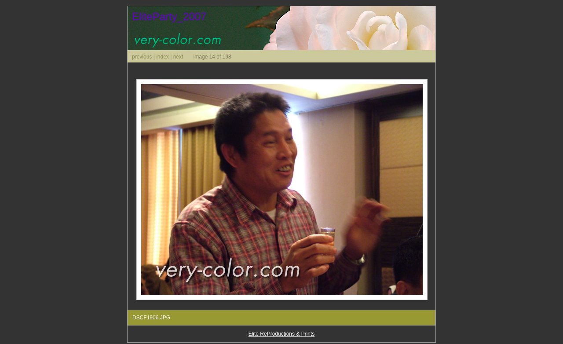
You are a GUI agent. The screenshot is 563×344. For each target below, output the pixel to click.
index (162, 57)
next (178, 57)
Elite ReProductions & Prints (282, 334)
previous (142, 57)
